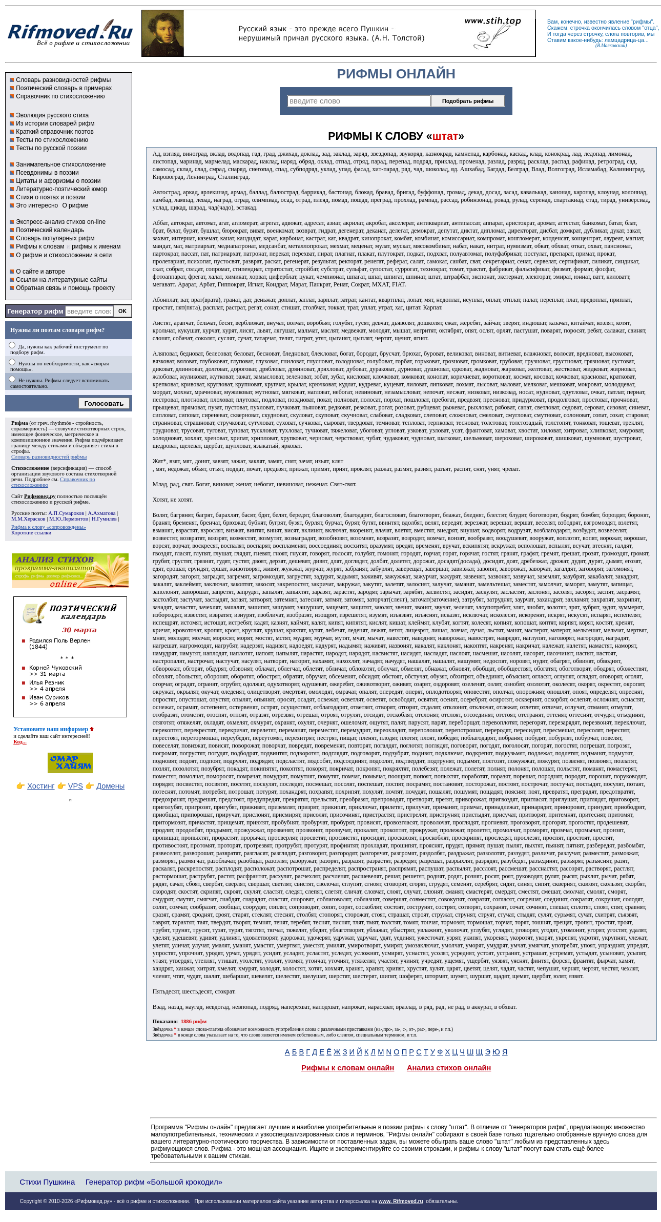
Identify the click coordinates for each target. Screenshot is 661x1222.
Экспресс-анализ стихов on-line (61, 221)
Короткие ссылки (31, 532)
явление (618, 21)
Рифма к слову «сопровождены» (48, 527)
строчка (580, 28)
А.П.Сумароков (66, 513)
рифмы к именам (96, 246)
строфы (20, 451)
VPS (75, 786)
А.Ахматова (101, 513)
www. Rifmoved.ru (401, 1201)
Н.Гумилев (104, 519)
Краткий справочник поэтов (55, 131)
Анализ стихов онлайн (449, 1068)
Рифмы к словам (40, 246)
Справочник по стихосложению (60, 96)
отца (650, 28)
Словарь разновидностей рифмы (63, 80)
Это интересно (37, 205)
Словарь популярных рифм (55, 238)
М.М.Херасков (28, 519)
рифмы (642, 21)
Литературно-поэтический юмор (61, 189)
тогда (559, 34)
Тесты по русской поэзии (51, 148)
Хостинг (40, 786)
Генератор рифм (35, 311)
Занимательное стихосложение (61, 164)
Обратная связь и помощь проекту (65, 288)
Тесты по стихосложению (52, 139)
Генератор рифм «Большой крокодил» (154, 1181)
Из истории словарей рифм (55, 123)
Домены (110, 786)
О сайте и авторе (40, 271)
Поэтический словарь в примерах (64, 88)
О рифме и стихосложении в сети (64, 255)
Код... (20, 741)
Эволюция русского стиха (52, 115)
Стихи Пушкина (47, 1181)
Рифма (19, 423)
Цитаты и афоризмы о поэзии (58, 180)
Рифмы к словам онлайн (348, 1068)
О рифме (75, 205)
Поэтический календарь (50, 230)
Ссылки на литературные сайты (61, 279)
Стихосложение (30, 468)
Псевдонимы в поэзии (47, 172)
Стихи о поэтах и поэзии (50, 197)
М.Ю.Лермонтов (68, 519)
